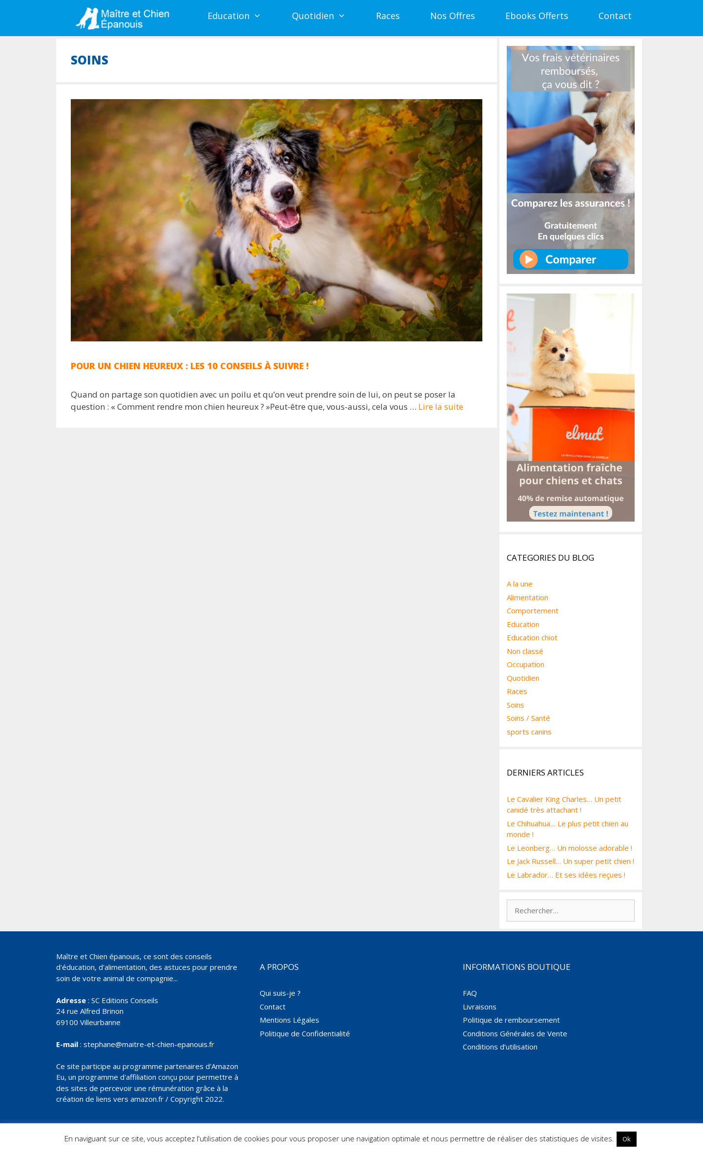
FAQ (470, 993)
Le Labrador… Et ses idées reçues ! (566, 875)
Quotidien (326, 15)
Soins (515, 705)
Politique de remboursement (511, 1020)
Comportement (532, 610)
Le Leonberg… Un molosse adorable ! (569, 848)
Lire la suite (440, 406)
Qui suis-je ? (280, 993)
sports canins (529, 731)
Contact (615, 15)
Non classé (525, 651)
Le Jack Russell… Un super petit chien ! (570, 861)
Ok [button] (626, 1138)
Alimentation (527, 597)
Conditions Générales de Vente (515, 1033)
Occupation (525, 664)
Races (388, 15)
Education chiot (532, 637)
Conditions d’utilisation (500, 1046)
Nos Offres (452, 15)
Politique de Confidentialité (305, 1033)
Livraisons (479, 1006)
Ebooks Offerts (536, 15)
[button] (262, 15)
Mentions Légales (289, 1020)
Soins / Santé (528, 718)
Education (241, 15)
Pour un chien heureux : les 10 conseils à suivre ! (190, 366)
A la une (520, 583)
